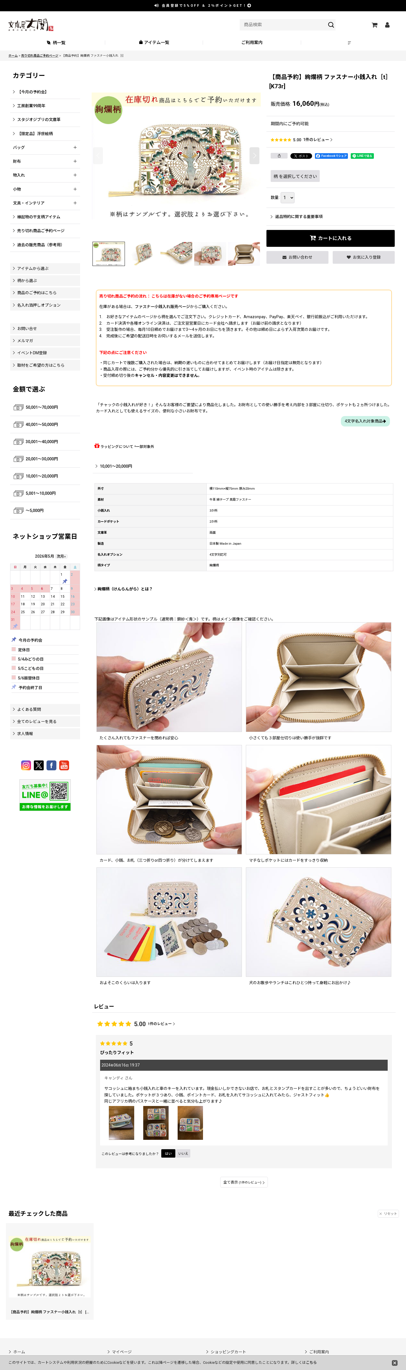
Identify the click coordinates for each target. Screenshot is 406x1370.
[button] (350, 43)
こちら (311, 1362)
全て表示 (244, 1182)
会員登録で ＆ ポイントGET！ (203, 6)
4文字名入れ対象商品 (365, 421)
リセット (388, 1213)
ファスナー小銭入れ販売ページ (162, 306)
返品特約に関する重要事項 (297, 216)
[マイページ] (387, 25)
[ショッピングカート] (374, 25)
